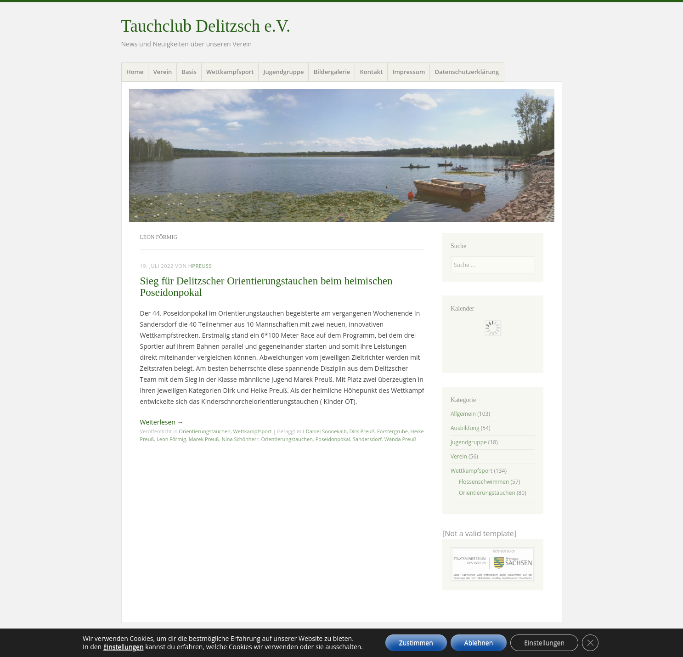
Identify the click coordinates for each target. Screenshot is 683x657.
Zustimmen (416, 642)
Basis (188, 72)
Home (135, 72)
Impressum (408, 72)
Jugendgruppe (284, 72)
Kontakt (371, 72)
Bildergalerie (332, 72)
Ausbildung (465, 428)
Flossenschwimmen (484, 482)
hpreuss (200, 265)
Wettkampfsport (230, 72)
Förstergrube (392, 431)
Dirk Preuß (362, 431)
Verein (162, 72)
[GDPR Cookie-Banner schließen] (590, 642)
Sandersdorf (367, 439)
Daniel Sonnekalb (326, 431)
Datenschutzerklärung (467, 72)
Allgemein (463, 414)
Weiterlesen (162, 422)
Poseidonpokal (333, 439)
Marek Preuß (204, 439)
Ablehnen (478, 642)
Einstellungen (123, 647)
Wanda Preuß (400, 439)
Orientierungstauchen (205, 431)
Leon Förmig (171, 439)
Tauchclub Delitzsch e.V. (206, 26)
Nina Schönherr (240, 439)
